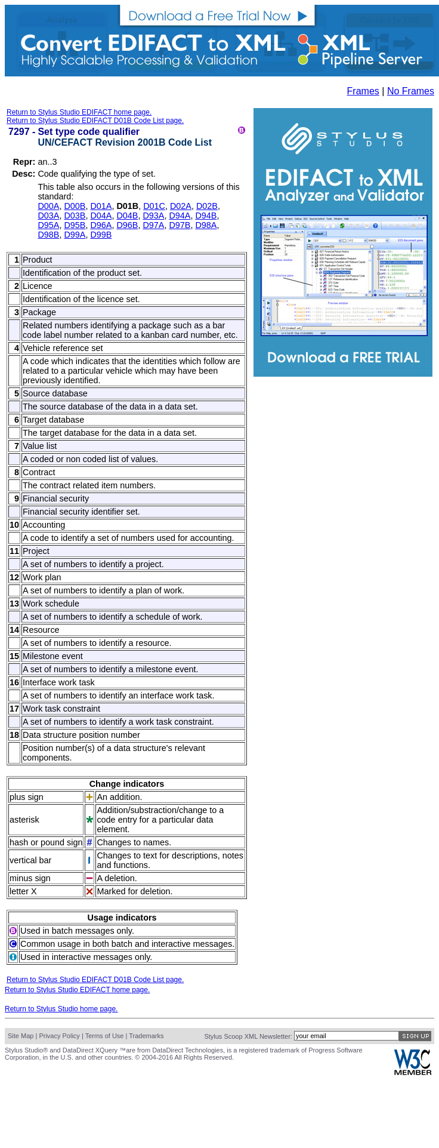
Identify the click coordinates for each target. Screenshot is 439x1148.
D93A (153, 215)
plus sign (27, 797)
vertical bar (30, 860)
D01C (154, 206)
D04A (101, 215)
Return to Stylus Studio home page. (61, 1009)
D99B (101, 234)
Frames (363, 91)
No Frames (410, 91)
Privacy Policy (59, 1035)
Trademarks (146, 1035)
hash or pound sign (46, 842)
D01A (101, 206)
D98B (48, 234)
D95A (48, 225)
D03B (74, 215)
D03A (48, 215)
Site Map (20, 1035)
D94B (206, 215)
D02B (207, 206)
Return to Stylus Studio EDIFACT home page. (79, 112)
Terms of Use (104, 1035)
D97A (153, 225)
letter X (23, 891)
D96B (127, 225)
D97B (179, 225)
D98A (206, 225)
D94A (179, 215)
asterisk (24, 819)
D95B (74, 225)
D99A (74, 234)
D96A (101, 225)
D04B (127, 215)
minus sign (30, 878)
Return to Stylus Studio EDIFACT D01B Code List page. (95, 120)
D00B (74, 206)
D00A (48, 206)
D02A (180, 206)
